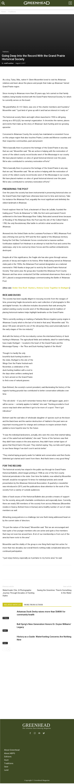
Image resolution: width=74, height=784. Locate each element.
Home (3, 12)
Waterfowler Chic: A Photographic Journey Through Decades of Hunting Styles (18, 593)
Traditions (12, 12)
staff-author (9, 63)
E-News (5, 618)
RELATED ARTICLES (12, 605)
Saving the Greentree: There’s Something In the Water (54, 591)
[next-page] (8, 649)
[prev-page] (4, 649)
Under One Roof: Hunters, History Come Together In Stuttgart (40, 288)
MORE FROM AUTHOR (33, 605)
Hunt (5, 630)
